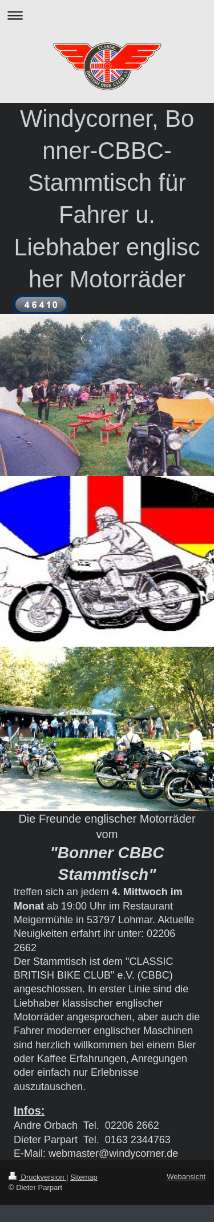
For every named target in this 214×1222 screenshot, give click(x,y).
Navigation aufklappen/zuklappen (107, 15)
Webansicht (186, 1176)
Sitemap (84, 1177)
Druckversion (37, 1177)
